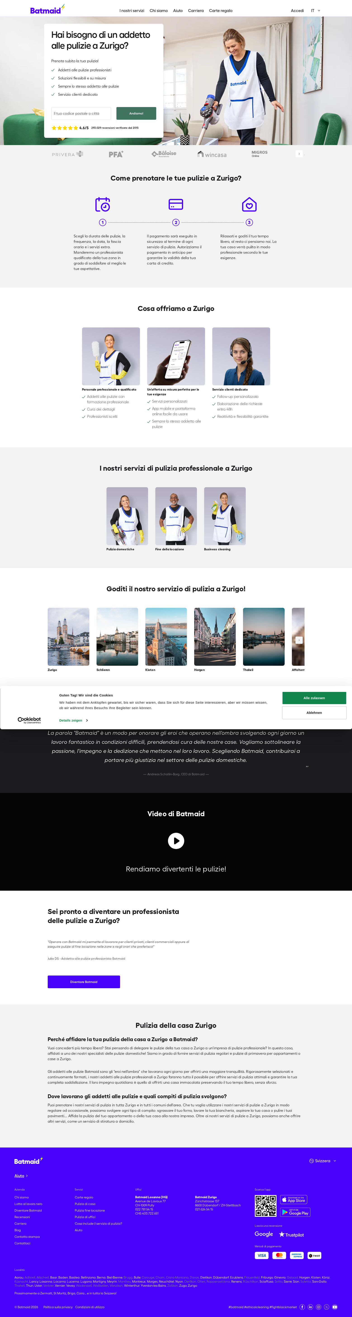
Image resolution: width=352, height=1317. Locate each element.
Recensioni (22, 1217)
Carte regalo (220, 10)
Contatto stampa (27, 1236)
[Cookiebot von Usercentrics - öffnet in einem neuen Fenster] (29, 1308)
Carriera (196, 10)
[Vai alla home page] (28, 1160)
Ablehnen (314, 1300)
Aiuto (178, 10)
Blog (17, 1230)
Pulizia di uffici (85, 1217)
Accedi (297, 10)
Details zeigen (70, 1308)
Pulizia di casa (85, 1204)
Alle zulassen (314, 1286)
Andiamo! (136, 113)
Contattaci (22, 1243)
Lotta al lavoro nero (28, 1204)
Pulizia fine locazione (90, 1210)
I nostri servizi (132, 10)
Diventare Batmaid (83, 982)
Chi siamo (159, 10)
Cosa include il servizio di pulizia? (98, 1223)
